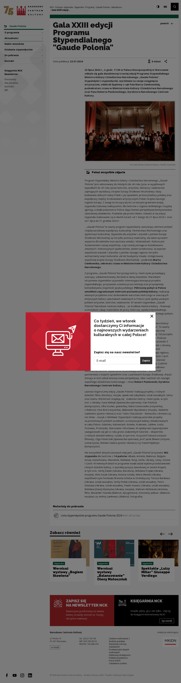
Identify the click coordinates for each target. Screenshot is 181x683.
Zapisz (146, 360)
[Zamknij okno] (152, 316)
